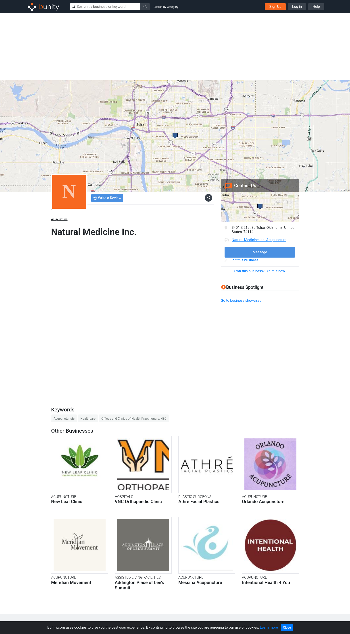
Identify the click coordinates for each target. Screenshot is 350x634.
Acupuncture (59, 219)
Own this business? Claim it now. (260, 271)
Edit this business (241, 260)
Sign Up (275, 6)
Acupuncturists (64, 418)
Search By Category (166, 6)
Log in (297, 6)
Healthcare (88, 418)
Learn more (269, 627)
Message (259, 252)
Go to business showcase (241, 300)
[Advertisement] (175, 47)
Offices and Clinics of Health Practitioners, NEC (134, 418)
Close (287, 627)
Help (316, 6)
